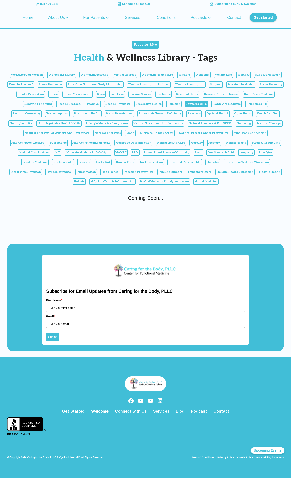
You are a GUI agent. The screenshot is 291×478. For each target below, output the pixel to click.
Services (132, 17)
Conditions (166, 17)
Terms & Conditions (203, 457)
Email (50, 316)
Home (28, 17)
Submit (52, 336)
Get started (263, 17)
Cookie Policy (245, 457)
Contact (234, 17)
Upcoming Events (267, 450)
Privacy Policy (225, 457)
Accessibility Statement (270, 457)
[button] (59, 17)
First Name (54, 300)
